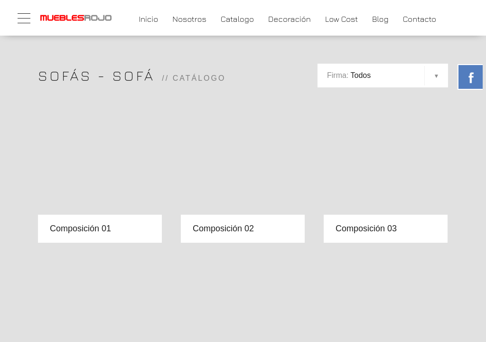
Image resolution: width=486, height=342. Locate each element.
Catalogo (237, 19)
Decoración (289, 19)
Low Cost (341, 19)
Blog (380, 19)
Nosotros (189, 19)
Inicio (148, 19)
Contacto (419, 19)
